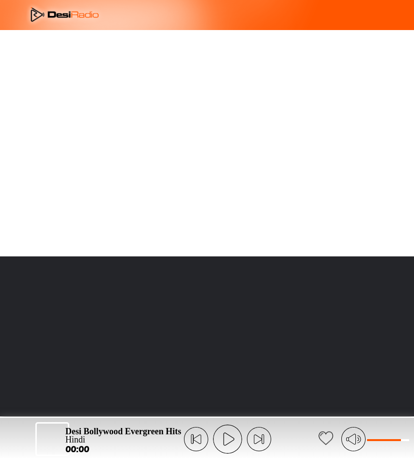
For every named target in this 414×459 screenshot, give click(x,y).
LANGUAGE (261, 44)
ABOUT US (113, 44)
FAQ (225, 44)
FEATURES (196, 44)
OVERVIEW (155, 44)
